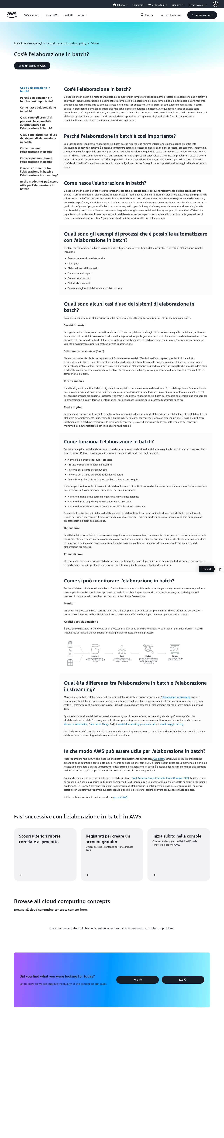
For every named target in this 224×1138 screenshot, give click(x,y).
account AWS (120, 797)
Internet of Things (100, 724)
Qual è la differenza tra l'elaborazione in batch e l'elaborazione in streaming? (39, 171)
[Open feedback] (220, 569)
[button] (52, 15)
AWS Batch (158, 758)
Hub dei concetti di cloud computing (66, 43)
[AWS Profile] (215, 4)
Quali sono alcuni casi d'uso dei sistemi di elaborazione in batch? (38, 138)
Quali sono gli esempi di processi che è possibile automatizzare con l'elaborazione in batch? (36, 123)
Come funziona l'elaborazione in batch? (36, 149)
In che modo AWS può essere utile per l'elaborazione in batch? (39, 185)
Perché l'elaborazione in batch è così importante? (36, 99)
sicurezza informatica (75, 724)
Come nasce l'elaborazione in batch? (38, 109)
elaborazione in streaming (176, 696)
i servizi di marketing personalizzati (136, 724)
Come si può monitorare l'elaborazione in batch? (36, 159)
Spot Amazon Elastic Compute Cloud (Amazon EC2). (161, 777)
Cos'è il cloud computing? (28, 43)
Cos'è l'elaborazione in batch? (35, 89)
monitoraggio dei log (171, 724)
